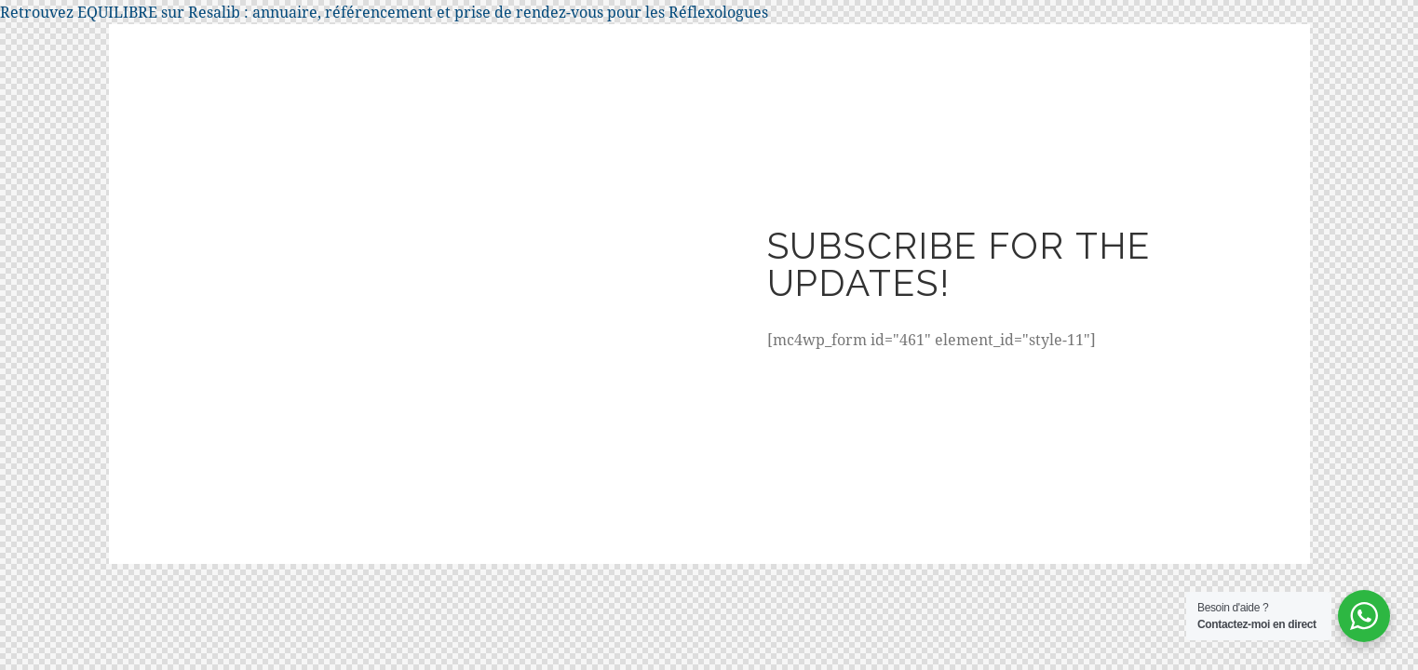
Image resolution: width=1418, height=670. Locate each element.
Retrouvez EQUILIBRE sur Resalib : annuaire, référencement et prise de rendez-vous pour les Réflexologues (384, 11)
